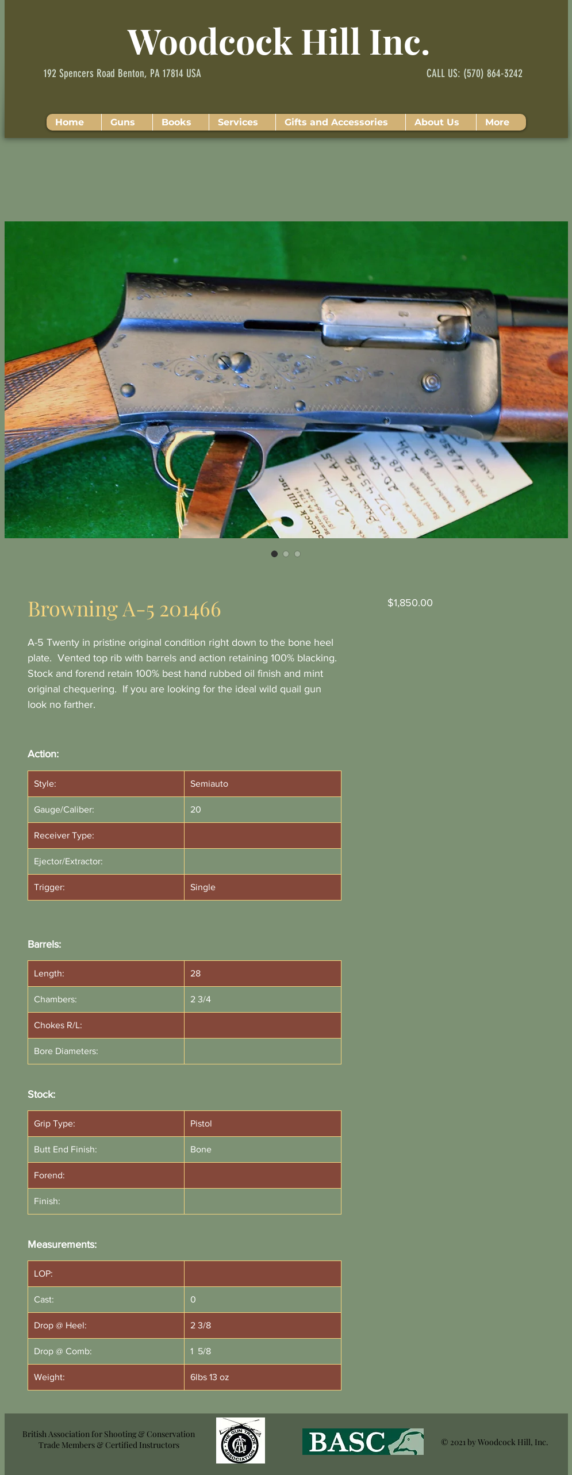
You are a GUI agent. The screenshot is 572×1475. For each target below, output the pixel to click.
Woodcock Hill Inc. (279, 40)
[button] (126, 122)
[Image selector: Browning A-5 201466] (275, 554)
